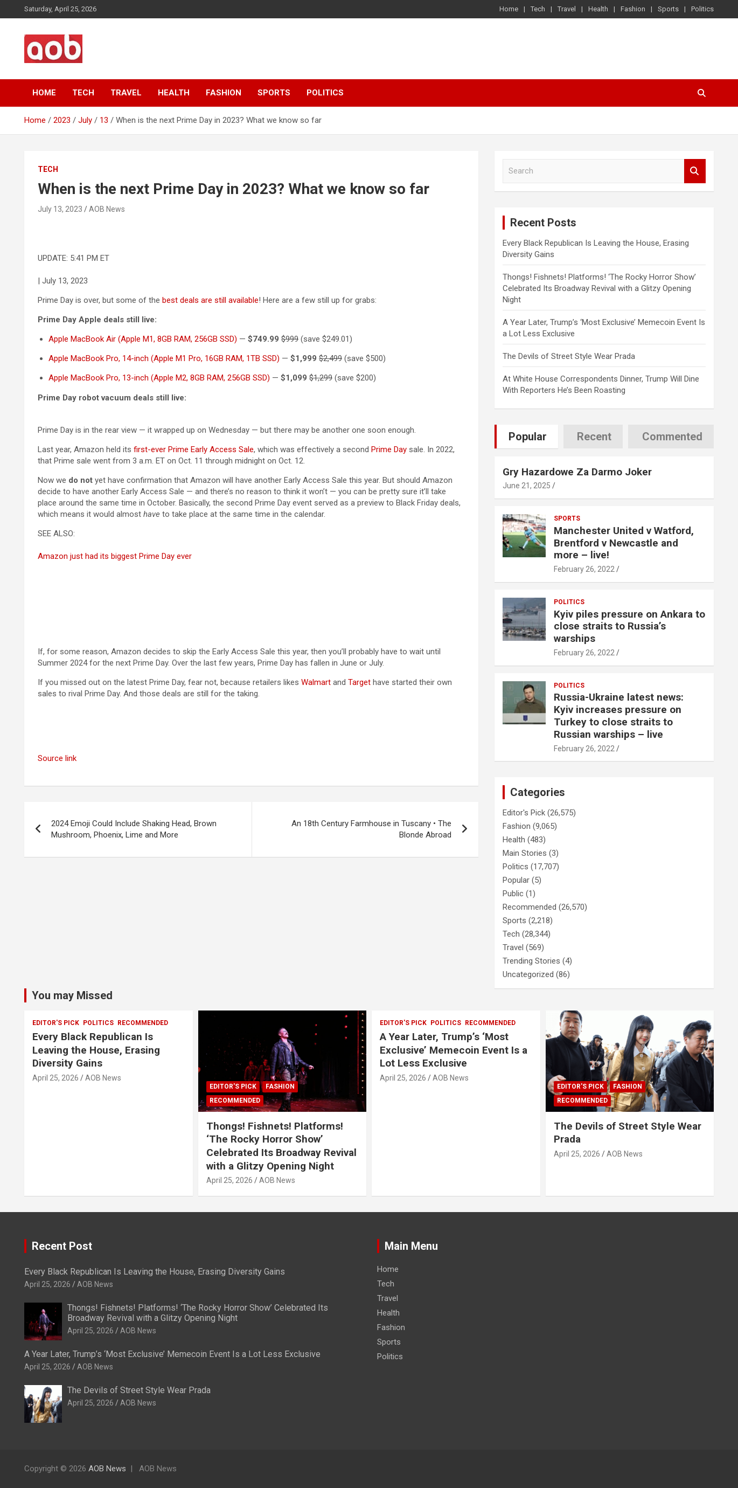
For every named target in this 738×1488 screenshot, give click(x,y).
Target (359, 682)
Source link (57, 758)
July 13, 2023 (60, 209)
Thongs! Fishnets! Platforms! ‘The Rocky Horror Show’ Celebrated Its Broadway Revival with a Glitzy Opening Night (599, 288)
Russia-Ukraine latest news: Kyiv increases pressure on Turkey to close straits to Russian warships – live (619, 715)
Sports (668, 9)
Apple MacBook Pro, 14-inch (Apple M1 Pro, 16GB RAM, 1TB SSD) (164, 358)
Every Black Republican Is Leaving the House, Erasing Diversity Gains (96, 1049)
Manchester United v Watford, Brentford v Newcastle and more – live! (624, 543)
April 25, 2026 (55, 1078)
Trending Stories (531, 961)
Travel (567, 9)
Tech (538, 9)
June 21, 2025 (527, 485)
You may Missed (72, 995)
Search (695, 171)
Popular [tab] (528, 436)
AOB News (107, 209)
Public (513, 893)
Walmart (316, 682)
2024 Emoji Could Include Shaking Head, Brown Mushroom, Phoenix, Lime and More (134, 829)
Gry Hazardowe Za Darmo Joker (577, 472)
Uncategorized (528, 974)
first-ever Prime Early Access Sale (194, 449)
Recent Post (62, 1246)
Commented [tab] (672, 436)
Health (598, 9)
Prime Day (389, 449)
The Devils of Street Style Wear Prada (569, 356)
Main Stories (525, 853)
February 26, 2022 (584, 569)
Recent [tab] (594, 436)
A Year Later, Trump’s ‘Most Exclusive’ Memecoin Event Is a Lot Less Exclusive (453, 1049)
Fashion (633, 9)
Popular (516, 880)
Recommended (529, 907)
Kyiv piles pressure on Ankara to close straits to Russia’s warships (629, 626)
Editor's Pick (524, 813)
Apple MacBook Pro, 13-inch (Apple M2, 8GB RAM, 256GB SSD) (159, 378)
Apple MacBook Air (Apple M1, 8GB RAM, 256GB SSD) (142, 339)
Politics (702, 9)
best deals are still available (210, 300)
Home (508, 9)
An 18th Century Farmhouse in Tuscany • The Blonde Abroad (371, 829)
